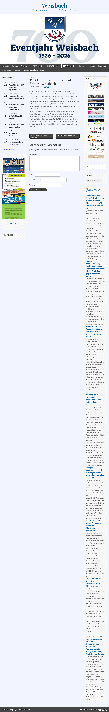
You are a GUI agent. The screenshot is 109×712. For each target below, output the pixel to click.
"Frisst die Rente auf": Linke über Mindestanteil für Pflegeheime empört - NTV (95, 583)
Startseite (5, 66)
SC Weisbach (37, 66)
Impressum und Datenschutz (34, 70)
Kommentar (33, 154)
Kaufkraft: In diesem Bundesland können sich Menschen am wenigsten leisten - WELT (94, 331)
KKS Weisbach (52, 66)
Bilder (81, 66)
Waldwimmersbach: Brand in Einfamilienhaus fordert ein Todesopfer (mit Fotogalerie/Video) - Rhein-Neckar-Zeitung (95, 646)
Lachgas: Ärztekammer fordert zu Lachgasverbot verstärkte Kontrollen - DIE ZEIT (95, 472)
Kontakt (17, 70)
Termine (15, 66)
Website (32, 185)
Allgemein (32, 77)
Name (31, 175)
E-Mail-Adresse (35, 180)
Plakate (13, 223)
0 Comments (45, 86)
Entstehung (102, 66)
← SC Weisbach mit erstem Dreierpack (39, 136)
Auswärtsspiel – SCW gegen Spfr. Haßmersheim (16, 107)
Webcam (24, 66)
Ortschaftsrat (6, 70)
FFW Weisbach (68, 66)
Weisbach (54, 5)
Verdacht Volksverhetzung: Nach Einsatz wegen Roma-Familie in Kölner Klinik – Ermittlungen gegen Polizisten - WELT (95, 268)
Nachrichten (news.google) (93, 190)
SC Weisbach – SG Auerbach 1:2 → (68, 136)
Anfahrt (92, 66)
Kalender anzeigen (8, 149)
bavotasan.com (102, 709)
